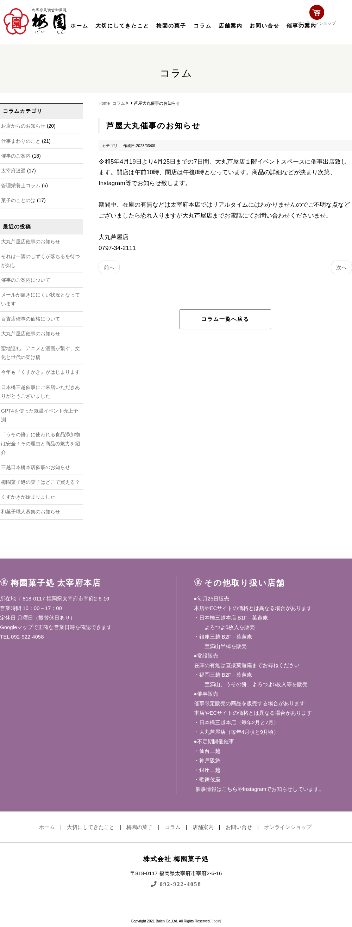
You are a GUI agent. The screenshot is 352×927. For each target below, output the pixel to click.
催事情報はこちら (216, 789)
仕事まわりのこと (20, 141)
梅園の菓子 (171, 26)
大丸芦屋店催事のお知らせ (30, 241)
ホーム (79, 26)
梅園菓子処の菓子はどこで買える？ (40, 482)
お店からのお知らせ (23, 126)
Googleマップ (16, 627)
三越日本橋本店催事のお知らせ (35, 467)
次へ (341, 267)
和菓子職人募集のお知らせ (30, 511)
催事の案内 (301, 26)
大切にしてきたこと (122, 26)
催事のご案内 (16, 156)
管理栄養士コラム (20, 185)
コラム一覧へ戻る (225, 319)
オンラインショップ (329, 20)
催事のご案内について (25, 280)
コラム (203, 26)
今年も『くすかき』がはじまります (40, 372)
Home (104, 103)
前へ (109, 267)
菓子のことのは (18, 200)
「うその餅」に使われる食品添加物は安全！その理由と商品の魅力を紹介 (40, 443)
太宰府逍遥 (13, 170)
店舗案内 (231, 26)
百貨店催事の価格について (30, 319)
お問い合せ (264, 26)
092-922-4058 (176, 884)
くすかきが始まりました (28, 497)
